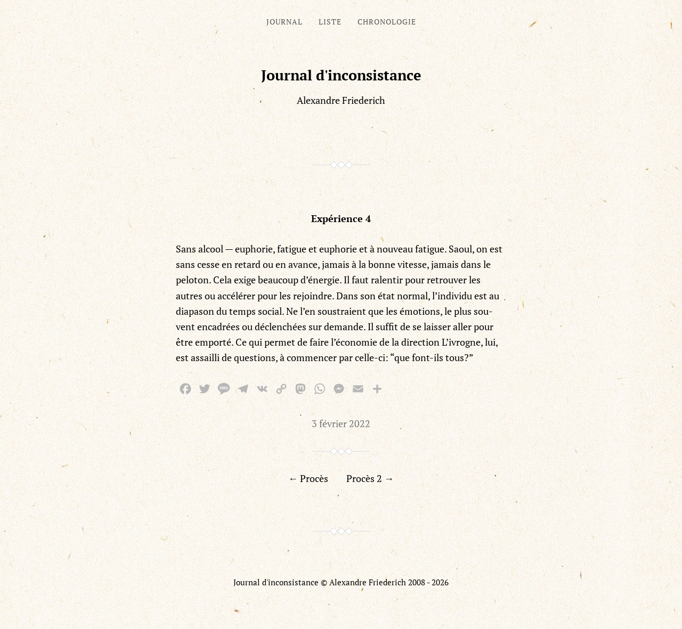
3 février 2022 (341, 423)
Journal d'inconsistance (341, 75)
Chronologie (387, 22)
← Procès (308, 478)
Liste (330, 22)
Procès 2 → (370, 478)
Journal (284, 22)
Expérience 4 (341, 218)
